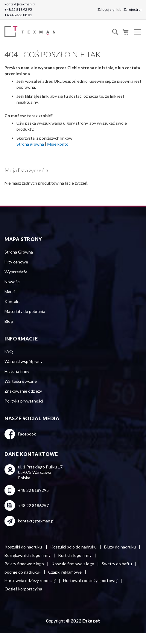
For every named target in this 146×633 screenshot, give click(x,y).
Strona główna (30, 144)
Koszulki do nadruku (23, 546)
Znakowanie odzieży (23, 391)
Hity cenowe (16, 261)
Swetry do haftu (117, 563)
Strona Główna (18, 251)
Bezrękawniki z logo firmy (27, 555)
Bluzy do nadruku (120, 546)
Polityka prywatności (23, 400)
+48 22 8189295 (33, 490)
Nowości (12, 281)
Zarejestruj (133, 9)
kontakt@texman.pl (19, 4)
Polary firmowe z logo (24, 563)
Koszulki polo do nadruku (73, 546)
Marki (9, 291)
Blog (8, 321)
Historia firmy (16, 371)
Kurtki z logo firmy (75, 555)
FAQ (8, 351)
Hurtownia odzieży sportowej (90, 580)
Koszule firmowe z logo (72, 563)
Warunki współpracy (23, 361)
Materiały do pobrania (24, 311)
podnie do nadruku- (22, 572)
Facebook (27, 433)
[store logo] (31, 31)
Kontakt (12, 301)
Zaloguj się (106, 9)
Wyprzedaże (16, 271)
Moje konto (58, 144)
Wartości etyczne (20, 381)
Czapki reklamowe (65, 572)
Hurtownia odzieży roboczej (30, 580)
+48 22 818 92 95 (18, 9)
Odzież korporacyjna (23, 588)
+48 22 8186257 (33, 505)
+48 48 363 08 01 (18, 15)
